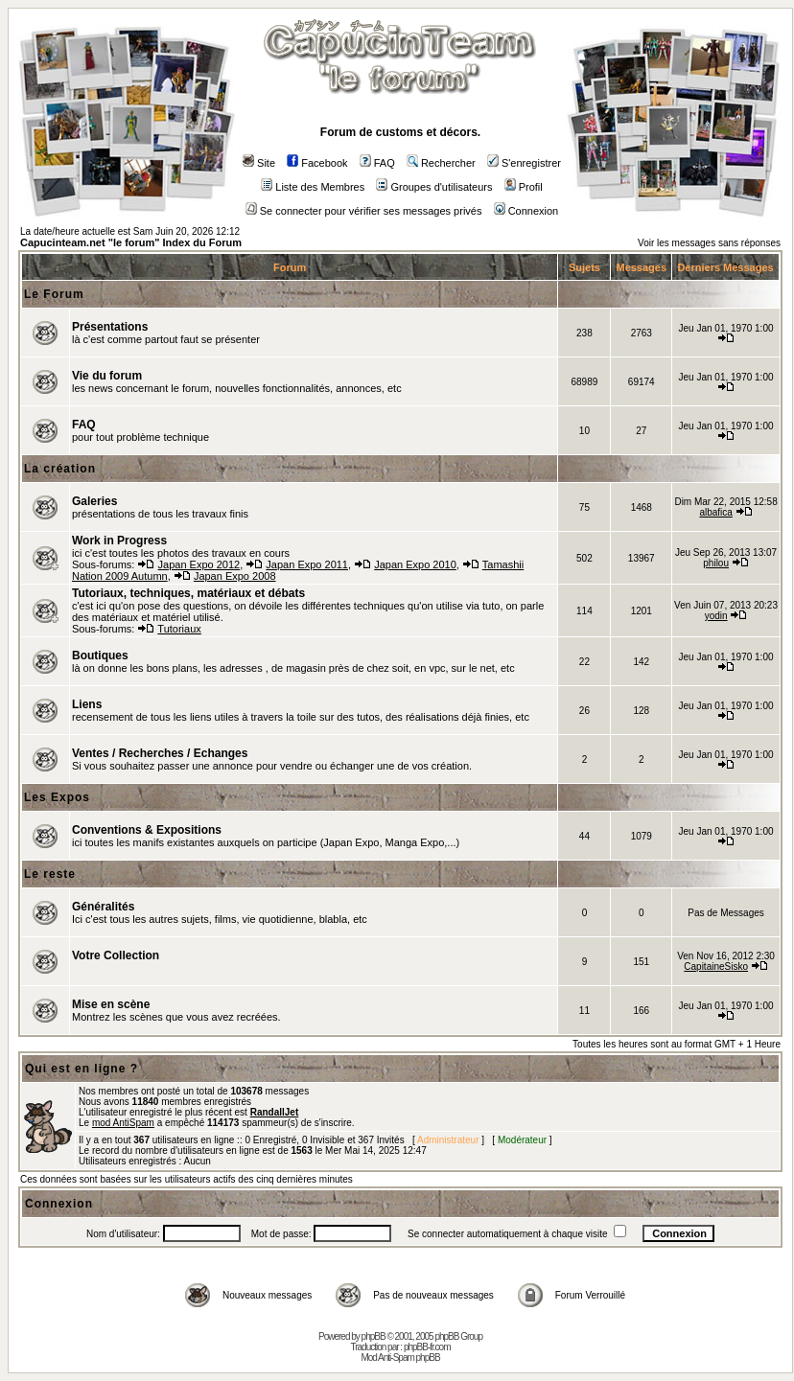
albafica (715, 512)
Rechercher (441, 163)
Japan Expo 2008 (235, 576)
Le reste (50, 874)
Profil (523, 187)
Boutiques (100, 655)
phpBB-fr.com (427, 1347)
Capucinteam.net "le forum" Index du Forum (131, 242)
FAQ (377, 163)
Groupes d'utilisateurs (434, 187)
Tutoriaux (178, 628)
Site (259, 163)
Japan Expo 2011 (307, 564)
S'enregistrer (524, 163)
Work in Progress (119, 540)
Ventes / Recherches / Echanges (159, 753)
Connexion (526, 211)
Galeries (94, 501)
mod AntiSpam (123, 1122)
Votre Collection (115, 955)
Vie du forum (107, 375)
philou (716, 563)
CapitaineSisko (716, 966)
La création (60, 468)
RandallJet (274, 1112)
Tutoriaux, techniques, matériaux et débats (188, 593)
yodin (716, 615)
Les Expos (57, 797)
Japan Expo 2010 (415, 564)
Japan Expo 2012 (199, 564)
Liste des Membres (312, 187)
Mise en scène (111, 1004)
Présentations (110, 327)
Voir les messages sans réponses (709, 243)
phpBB (373, 1336)
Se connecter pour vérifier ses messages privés (363, 211)
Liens (87, 704)
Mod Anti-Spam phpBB (400, 1357)
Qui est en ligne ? (81, 1068)
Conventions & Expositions (147, 830)
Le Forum (54, 294)
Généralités (103, 906)
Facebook (317, 163)
